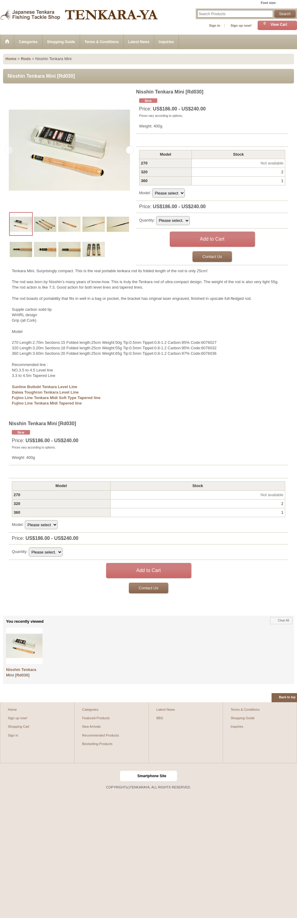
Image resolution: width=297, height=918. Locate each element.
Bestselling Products (97, 744)
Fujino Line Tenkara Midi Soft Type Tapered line (56, 397)
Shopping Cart (18, 726)
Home (12, 709)
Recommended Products (100, 735)
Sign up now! (241, 25)
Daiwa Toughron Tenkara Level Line (45, 392)
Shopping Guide (243, 718)
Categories (90, 709)
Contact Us (212, 256)
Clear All (283, 620)
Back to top (287, 697)
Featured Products (96, 718)
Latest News (165, 709)
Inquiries (237, 726)
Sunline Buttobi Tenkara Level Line (44, 386)
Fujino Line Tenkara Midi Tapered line (47, 403)
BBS (159, 718)
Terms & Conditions (245, 709)
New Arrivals (91, 726)
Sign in (214, 25)
